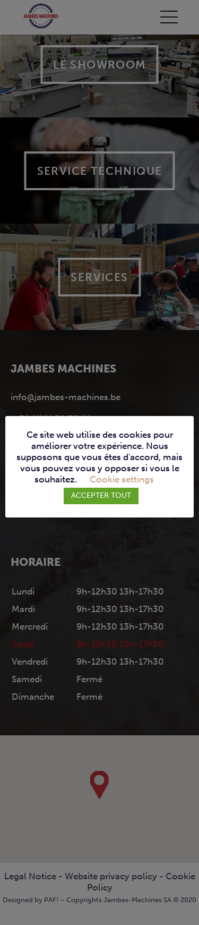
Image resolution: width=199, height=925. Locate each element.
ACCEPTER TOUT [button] (101, 495)
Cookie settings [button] (122, 479)
